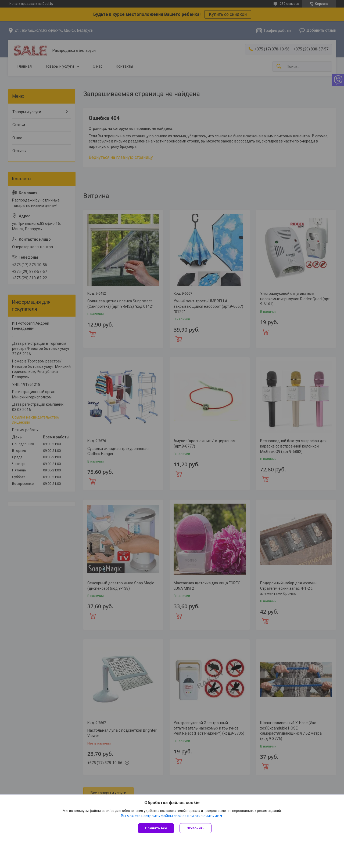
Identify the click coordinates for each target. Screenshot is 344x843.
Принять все (156, 828)
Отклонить (196, 828)
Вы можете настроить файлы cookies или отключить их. (170, 816)
